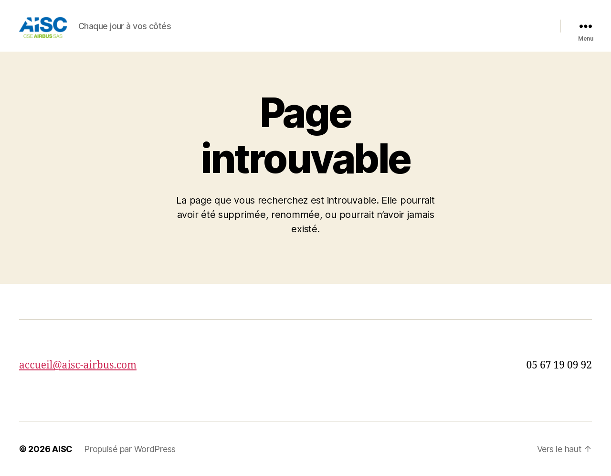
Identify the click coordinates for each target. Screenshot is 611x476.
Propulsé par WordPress (130, 449)
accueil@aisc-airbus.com (78, 365)
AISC (62, 449)
